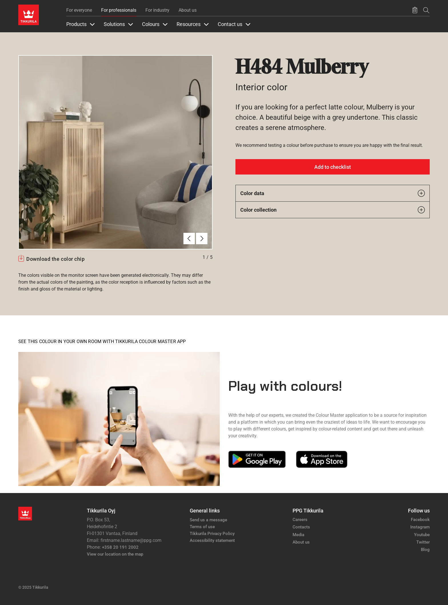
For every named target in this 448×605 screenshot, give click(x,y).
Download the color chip (55, 259)
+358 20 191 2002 (120, 547)
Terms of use (202, 526)
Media (298, 534)
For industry (157, 10)
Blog (425, 549)
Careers (300, 519)
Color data (332, 193)
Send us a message (208, 519)
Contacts (301, 527)
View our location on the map (115, 554)
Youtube (422, 534)
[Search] (426, 10)
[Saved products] (414, 10)
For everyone (79, 10)
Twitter (423, 542)
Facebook (420, 519)
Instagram (420, 527)
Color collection (332, 209)
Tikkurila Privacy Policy (212, 533)
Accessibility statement (212, 540)
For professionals (118, 10)
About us (188, 10)
